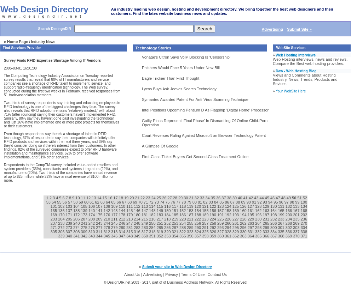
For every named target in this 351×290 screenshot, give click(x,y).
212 (122, 219)
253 (175, 223)
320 (168, 232)
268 (289, 223)
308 (77, 232)
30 (186, 198)
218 (168, 219)
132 (289, 206)
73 (157, 202)
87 (233, 202)
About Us (132, 274)
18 (121, 198)
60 (87, 202)
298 (259, 227)
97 (287, 202)
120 (198, 206)
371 (304, 236)
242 (92, 223)
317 (145, 232)
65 (113, 202)
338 (304, 232)
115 (160, 206)
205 (69, 219)
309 (84, 232)
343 (92, 236)
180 (137, 215)
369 (289, 236)
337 (296, 232)
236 (304, 219)
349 (137, 236)
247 (130, 223)
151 (175, 211)
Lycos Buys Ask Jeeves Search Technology (179, 89)
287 (175, 227)
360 (221, 236)
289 (190, 227)
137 (69, 211)
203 (54, 219)
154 (198, 211)
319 (160, 232)
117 (175, 206)
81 (200, 202)
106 (92, 206)
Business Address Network (190, 282)
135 (54, 211)
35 (213, 198)
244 (107, 223)
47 (278, 198)
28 (175, 198)
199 (281, 215)
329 (236, 232)
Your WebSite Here (291, 91)
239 (69, 223)
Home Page (17, 42)
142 (107, 211)
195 (251, 215)
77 (179, 202)
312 (107, 232)
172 (77, 215)
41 (245, 198)
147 (145, 211)
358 (205, 236)
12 (89, 198)
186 (183, 215)
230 (259, 219)
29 (181, 198)
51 (300, 198)
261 (236, 223)
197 (266, 215)
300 (274, 227)
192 (228, 215)
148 (152, 211)
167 (296, 211)
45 (267, 198)
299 (266, 227)
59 (81, 202)
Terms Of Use (193, 274)
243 (99, 223)
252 (168, 223)
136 (61, 211)
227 (236, 219)
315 (130, 232)
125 (236, 206)
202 (304, 215)
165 (281, 211)
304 (304, 227)
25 (159, 198)
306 (61, 232)
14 (99, 198)
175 (99, 215)
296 (243, 227)
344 (99, 236)
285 (160, 227)
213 (130, 219)
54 (54, 202)
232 (274, 219)
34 (208, 198)
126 (243, 206)
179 (130, 215)
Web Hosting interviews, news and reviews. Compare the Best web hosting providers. (310, 61)
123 (221, 206)
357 (198, 236)
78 (184, 202)
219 (175, 219)
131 (281, 206)
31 (192, 198)
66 (119, 202)
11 (83, 198)
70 (141, 202)
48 (284, 198)
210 (107, 219)
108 (107, 206)
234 (289, 219)
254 (183, 223)
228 (243, 219)
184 (168, 215)
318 (152, 232)
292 (213, 227)
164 (274, 211)
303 (296, 227)
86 (227, 202)
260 (228, 223)
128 (259, 206)
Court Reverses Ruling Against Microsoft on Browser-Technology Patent (204, 135)
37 (224, 198)
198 (274, 215)
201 (296, 215)
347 (122, 236)
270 (304, 223)
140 (92, 211)
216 (152, 219)
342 (84, 236)
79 (189, 202)
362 (236, 236)
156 (213, 211)
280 (122, 227)
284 (152, 227)
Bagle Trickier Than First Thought (170, 78)
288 (183, 227)
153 (190, 211)
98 (292, 202)
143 (115, 211)
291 (205, 227)
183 (160, 215)
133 (296, 206)
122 (213, 206)
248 (137, 223)
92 (260, 202)
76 (173, 202)
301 (281, 227)
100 (304, 202)
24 (153, 198)
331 (251, 232)
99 (297, 202)
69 (135, 202)
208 (92, 219)
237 (54, 223)
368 (281, 236)
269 (296, 223)
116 (168, 206)
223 (205, 219)
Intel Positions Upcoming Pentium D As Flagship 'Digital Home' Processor (205, 110)
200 (289, 215)
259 (221, 223)
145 (130, 211)
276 (92, 227)
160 (243, 211)
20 (132, 198)
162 (259, 211)
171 (69, 215)
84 (216, 202)
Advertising (152, 274)
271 (54, 227)
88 (238, 202)
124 (228, 206)
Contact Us (217, 274)
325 (205, 232)
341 (77, 236)
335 (281, 232)
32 (197, 198)
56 (65, 202)
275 (84, 227)
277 (99, 227)
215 (145, 219)
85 (222, 202)
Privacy (171, 274)
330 (243, 232)
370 (296, 236)
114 (152, 206)
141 (99, 211)
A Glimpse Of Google (160, 146)
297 (251, 227)
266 (274, 223)
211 (115, 219)
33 (202, 198)
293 (221, 227)
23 (148, 198)
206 (77, 219)
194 (243, 215)
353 (168, 236)
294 (228, 227)
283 (145, 227)
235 (296, 219)
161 (251, 211)
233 (281, 219)
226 (228, 219)
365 (259, 236)
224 (213, 219)
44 (262, 198)
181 (145, 215)
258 (213, 223)
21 (137, 198)
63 (103, 202)
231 (266, 219)
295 (236, 227)
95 (276, 202)
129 (266, 206)
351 (152, 236)
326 (213, 232)
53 (49, 202)
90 (249, 202)
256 (198, 223)
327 (221, 232)
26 (164, 198)
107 (99, 206)
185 (175, 215)
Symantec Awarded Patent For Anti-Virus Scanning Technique (195, 99)
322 (183, 232)
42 (251, 198)
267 (281, 223)
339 (61, 236)
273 (69, 227)
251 (160, 223)
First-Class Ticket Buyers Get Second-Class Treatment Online (195, 157)
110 (122, 206)
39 (235, 198)
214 (137, 219)
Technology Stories (153, 48)
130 (274, 206)
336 (289, 232)
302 (289, 227)
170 (61, 215)
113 (145, 206)
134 (304, 206)
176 (107, 215)
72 (151, 202)
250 (152, 223)
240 (77, 223)
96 (281, 202)
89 (243, 202)
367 (274, 236)
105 (84, 206)
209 (99, 219)
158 (228, 211)
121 (205, 206)
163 (266, 211)
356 (190, 236)
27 (170, 198)
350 (145, 236)
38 (229, 198)
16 (110, 198)
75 (168, 202)
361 (228, 236)
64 (108, 202)
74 (162, 202)
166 (289, 211)
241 (84, 223)
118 (183, 206)
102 (61, 206)
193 (236, 215)
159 (236, 211)
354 (175, 236)
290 (198, 227)
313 (115, 232)
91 (254, 202)
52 (305, 198)
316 (137, 232)
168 (304, 211)
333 (266, 232)
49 (289, 198)
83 (211, 202)
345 (107, 236)
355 (183, 236)
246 (122, 223)
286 (168, 227)
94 (271, 202)
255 (190, 223)
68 (130, 202)
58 (76, 202)
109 (115, 206)
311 (99, 232)
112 (137, 206)
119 (190, 206)
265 (266, 223)
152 (183, 211)
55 (59, 202)
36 (218, 198)
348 (130, 236)
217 (160, 219)
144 (122, 211)
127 (251, 206)
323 (190, 232)
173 (84, 215)
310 (92, 232)
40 (240, 198)
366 (266, 236)
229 (251, 219)
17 (116, 198)
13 (94, 198)
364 (251, 236)
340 (69, 236)
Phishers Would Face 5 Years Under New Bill (181, 68)
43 (256, 198)
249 (145, 223)
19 (127, 198)
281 (130, 227)
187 (190, 215)
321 (175, 232)
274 (77, 227)
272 (61, 227)
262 (243, 223)
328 (228, 232)
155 (205, 211)
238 (61, 223)
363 (243, 236)
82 (205, 202)
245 (115, 223)
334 (274, 232)
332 (259, 232)
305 (54, 232)
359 (213, 236)
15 (105, 198)
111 (130, 206)
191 (221, 215)
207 (84, 219)
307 (69, 232)
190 (213, 215)
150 (168, 211)
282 (137, 227)
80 (195, 202)
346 (115, 236)
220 (183, 219)
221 (190, 219)
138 (77, 211)
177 (115, 215)
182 (152, 215)
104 (77, 206)
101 (54, 206)
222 (198, 219)
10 (78, 198)
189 (205, 215)
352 (160, 236)
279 (115, 227)
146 (137, 211)
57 (70, 202)
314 (122, 232)
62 (97, 202)
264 (259, 223)
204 (61, 219)
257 (205, 223)
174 (92, 215)
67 (124, 202)
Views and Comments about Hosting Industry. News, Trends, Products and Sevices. (305, 79)
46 (273, 198)
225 (221, 219)
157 (221, 211)
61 (92, 202)
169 (54, 215)
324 (198, 232)
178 (122, 215)
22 (143, 198)
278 (107, 227)
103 (69, 206)
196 (259, 215)
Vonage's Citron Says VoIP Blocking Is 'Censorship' (186, 57)
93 (265, 202)
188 (198, 215)
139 (84, 211)
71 (146, 202)
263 (251, 223)
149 (160, 211)
